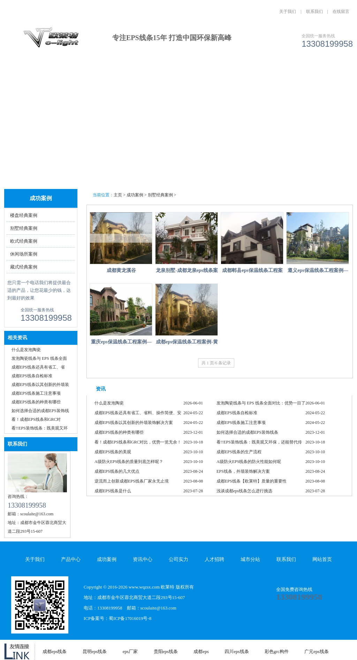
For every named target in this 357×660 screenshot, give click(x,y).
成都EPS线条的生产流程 (239, 451)
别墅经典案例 (23, 228)
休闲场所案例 (23, 254)
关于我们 (287, 11)
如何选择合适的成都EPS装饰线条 (247, 432)
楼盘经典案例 (23, 215)
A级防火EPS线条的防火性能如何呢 (249, 461)
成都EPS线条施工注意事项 (36, 393)
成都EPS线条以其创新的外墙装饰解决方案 (133, 422)
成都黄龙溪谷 (121, 270)
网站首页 (24, 70)
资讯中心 (179, 70)
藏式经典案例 (23, 267)
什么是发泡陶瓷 (26, 349)
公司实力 (218, 70)
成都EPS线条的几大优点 (116, 471)
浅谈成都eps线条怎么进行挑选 (244, 490)
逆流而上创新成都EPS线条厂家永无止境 (131, 481)
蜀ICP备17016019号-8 (130, 618)
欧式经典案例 (23, 241)
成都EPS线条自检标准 (32, 375)
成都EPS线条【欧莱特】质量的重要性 (252, 481)
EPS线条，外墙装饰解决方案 (243, 471)
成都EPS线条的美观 (112, 451)
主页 (118, 194)
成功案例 (140, 70)
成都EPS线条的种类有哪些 (36, 402)
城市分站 (295, 70)
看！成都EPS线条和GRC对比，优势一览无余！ (137, 442)
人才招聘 (256, 70)
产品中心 (102, 70)
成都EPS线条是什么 (112, 490)
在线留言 (341, 11)
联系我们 (314, 11)
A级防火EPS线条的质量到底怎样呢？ (128, 461)
